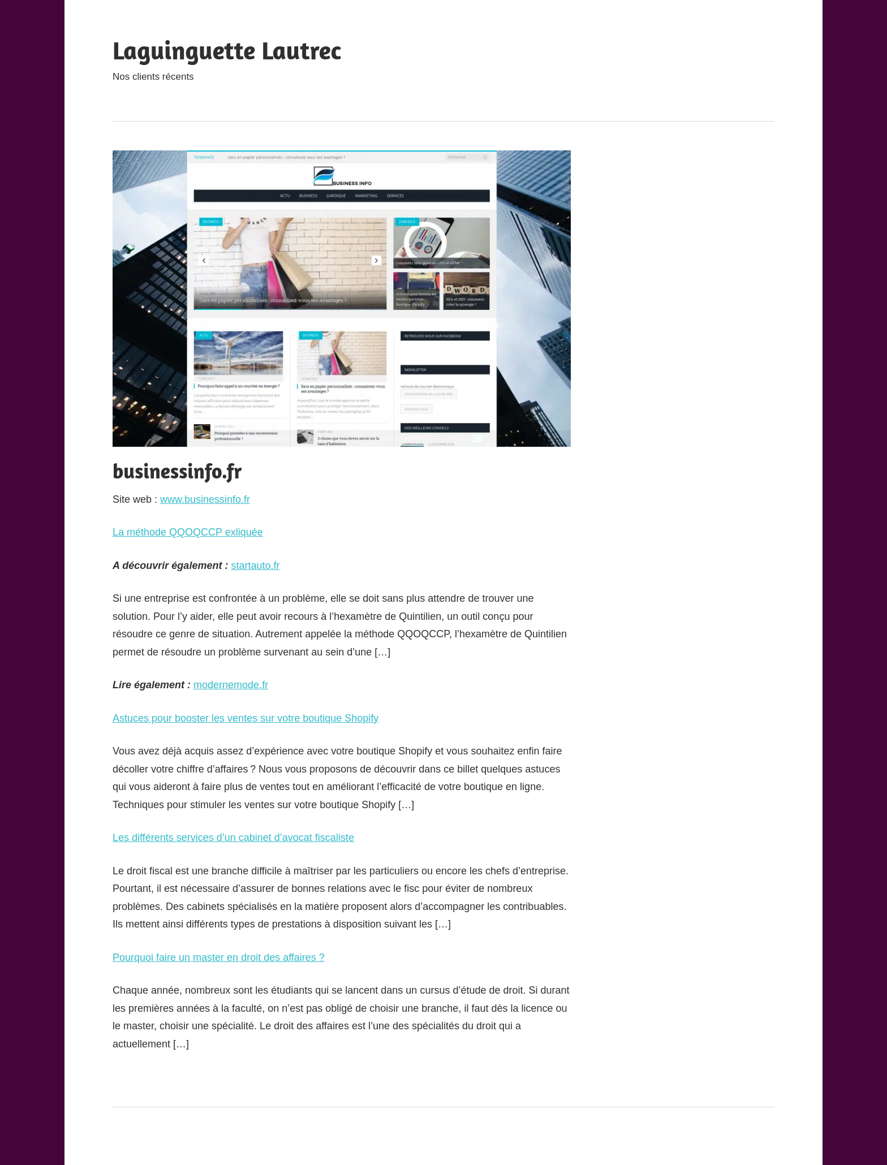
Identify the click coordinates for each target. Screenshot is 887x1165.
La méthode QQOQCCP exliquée (188, 532)
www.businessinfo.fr (205, 499)
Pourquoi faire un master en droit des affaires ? (219, 957)
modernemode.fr (230, 685)
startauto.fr (255, 565)
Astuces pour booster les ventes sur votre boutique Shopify (245, 718)
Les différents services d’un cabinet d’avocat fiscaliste (233, 837)
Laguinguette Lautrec (227, 50)
